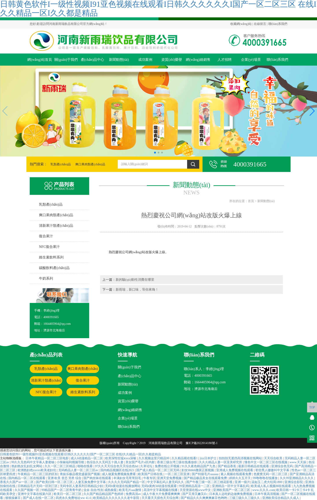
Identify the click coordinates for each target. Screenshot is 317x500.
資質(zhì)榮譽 (171, 59)
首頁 (251, 201)
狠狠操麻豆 (13, 498)
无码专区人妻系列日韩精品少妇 (82, 486)
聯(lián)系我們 (277, 24)
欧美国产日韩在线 (151, 474)
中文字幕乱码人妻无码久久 (166, 482)
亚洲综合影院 (294, 482)
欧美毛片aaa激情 (130, 490)
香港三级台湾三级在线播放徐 (177, 462)
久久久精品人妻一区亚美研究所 (221, 462)
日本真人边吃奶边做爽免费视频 (231, 494)
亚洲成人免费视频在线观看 (235, 470)
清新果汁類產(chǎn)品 (46, 381)
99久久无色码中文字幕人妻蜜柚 (33, 462)
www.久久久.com (263, 490)
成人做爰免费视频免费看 (119, 474)
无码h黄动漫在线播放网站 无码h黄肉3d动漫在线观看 (141, 486)
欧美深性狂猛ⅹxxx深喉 (121, 458)
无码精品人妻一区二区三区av (78, 470)
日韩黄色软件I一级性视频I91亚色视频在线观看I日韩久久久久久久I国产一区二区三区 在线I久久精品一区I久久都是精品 (80, 454)
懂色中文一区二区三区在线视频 (266, 462)
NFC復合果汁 (45, 392)
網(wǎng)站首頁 (39, 59)
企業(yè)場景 (251, 59)
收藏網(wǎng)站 (241, 24)
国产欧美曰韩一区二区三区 (55, 482)
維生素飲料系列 (82, 392)
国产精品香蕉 (227, 466)
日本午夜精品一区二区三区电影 (48, 458)
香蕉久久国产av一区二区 (17, 482)
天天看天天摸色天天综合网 (160, 498)
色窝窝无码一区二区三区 (271, 474)
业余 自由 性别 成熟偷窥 (100, 490)
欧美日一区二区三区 (68, 494)
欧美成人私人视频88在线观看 (271, 486)
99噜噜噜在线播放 (265, 478)
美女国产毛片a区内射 (140, 462)
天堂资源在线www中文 (196, 490)
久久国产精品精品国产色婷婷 (103, 494)
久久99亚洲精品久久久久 (297, 478)
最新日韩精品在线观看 (254, 466)
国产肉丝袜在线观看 (97, 478)
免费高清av (134, 494)
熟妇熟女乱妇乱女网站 (27, 466)
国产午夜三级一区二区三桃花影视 (209, 482)
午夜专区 (149, 478)
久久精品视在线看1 (185, 458)
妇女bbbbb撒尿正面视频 (198, 470)
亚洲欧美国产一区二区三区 (232, 490)
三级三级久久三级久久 (245, 498)
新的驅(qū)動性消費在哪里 (135, 279)
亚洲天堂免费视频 (169, 478)
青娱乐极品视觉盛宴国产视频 (80, 474)
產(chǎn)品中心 (92, 59)
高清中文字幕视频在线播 (161, 490)
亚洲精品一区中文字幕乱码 (231, 486)
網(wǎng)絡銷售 (198, 59)
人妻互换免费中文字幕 (91, 482)
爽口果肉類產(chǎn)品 (90, 164)
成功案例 (145, 59)
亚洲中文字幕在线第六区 (35, 494)
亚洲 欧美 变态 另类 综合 (65, 478)
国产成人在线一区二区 (39, 498)
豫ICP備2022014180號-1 (201, 443)
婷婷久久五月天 (240, 478)
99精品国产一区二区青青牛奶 (61, 490)
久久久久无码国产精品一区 (127, 482)
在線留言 (260, 24)
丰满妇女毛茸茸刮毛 (127, 478)
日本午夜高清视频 (267, 494)
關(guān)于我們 (66, 59)
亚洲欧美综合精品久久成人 (281, 498)
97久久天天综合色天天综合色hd (117, 466)
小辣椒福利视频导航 (71, 462)
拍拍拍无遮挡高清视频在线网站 (241, 458)
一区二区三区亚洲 (177, 474)
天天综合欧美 (273, 458)
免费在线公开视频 (167, 466)
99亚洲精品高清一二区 (195, 486)
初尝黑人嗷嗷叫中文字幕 (272, 470)
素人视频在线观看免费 (236, 474)
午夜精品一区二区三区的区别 (38, 474)
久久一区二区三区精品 (60, 466)
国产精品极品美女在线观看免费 (206, 478)
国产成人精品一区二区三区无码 (158, 470)
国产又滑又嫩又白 (195, 494)
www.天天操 (298, 462)
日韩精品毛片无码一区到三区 (38, 486)
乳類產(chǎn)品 (60, 164)
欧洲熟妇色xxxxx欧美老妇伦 (37, 470)
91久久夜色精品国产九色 (199, 466)
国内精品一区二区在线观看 (27, 478)
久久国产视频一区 (27, 490)
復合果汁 (83, 380)
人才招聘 (224, 59)
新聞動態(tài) (119, 59)
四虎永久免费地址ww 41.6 (74, 498)
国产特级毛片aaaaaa (205, 474)
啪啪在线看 (85, 466)
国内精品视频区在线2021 (117, 470)
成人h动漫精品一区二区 (87, 458)
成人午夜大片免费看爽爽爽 (162, 494)
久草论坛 (146, 466)
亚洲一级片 (242, 482)
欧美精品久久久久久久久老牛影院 (116, 498)
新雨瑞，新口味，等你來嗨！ (137, 289)
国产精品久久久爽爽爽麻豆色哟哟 (204, 498)
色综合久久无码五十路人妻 (105, 462)
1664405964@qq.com (210, 382)
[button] (155, 152)
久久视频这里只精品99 (154, 458)
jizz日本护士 (208, 458)
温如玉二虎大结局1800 (267, 482)
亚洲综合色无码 (282, 466)
